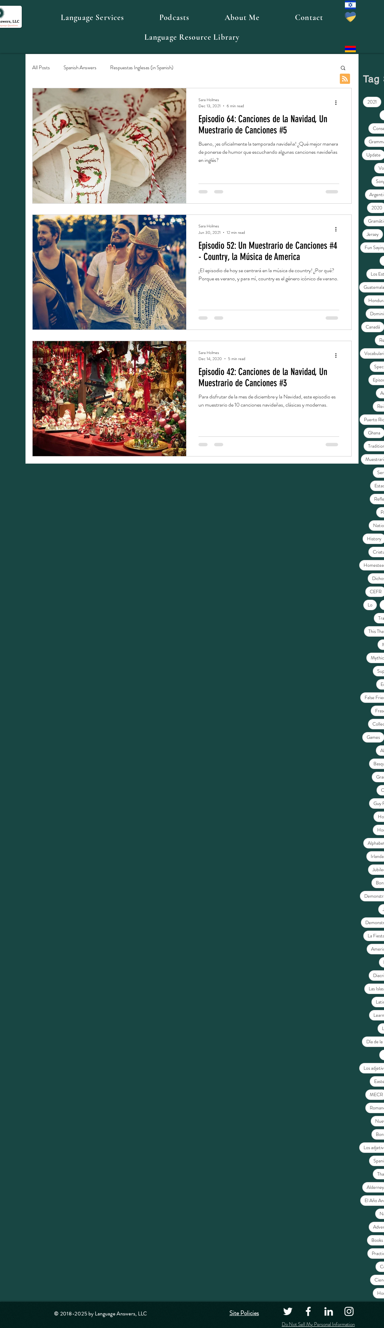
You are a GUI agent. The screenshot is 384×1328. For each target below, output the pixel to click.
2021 (372, 101)
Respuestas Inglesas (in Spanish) (141, 67)
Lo (370, 604)
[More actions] (338, 103)
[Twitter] (288, 1311)
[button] (92, 17)
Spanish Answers (80, 67)
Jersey (373, 234)
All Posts (41, 67)
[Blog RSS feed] (345, 79)
